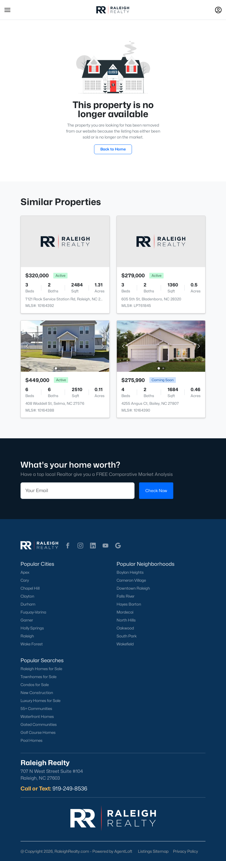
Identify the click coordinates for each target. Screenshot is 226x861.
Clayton (27, 596)
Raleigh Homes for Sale (41, 668)
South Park (127, 636)
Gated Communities (39, 724)
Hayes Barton (129, 604)
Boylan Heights (130, 572)
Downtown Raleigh (133, 588)
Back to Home (113, 149)
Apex (25, 572)
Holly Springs (32, 628)
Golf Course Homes (38, 732)
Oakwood (125, 628)
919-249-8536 (69, 788)
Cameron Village (131, 580)
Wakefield (125, 644)
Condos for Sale (35, 684)
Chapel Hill (30, 588)
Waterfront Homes (37, 716)
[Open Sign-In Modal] (218, 10)
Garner (27, 620)
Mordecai (125, 612)
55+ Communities (36, 708)
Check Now (156, 490)
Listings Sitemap (153, 851)
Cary (25, 580)
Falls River (126, 596)
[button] (7, 10)
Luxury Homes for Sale (40, 700)
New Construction (37, 692)
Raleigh (27, 636)
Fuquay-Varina (33, 612)
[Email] (78, 490)
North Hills (126, 620)
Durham (28, 604)
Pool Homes (31, 740)
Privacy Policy (185, 851)
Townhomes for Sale (38, 676)
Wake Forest (32, 644)
